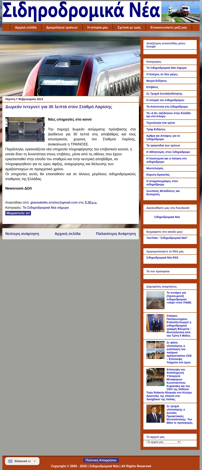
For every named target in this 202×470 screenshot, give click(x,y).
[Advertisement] (70, 64)
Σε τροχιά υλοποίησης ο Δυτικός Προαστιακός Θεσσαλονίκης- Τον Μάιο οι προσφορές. (180, 414)
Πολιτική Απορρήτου (100, 460)
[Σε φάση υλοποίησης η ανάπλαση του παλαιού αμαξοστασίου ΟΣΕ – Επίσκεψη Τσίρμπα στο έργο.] (156, 358)
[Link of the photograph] (25, 130)
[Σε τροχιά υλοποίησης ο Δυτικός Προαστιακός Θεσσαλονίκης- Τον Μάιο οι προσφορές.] (156, 421)
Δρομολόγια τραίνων (62, 27)
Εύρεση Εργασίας (158, 174)
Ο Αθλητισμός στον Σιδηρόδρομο (168, 152)
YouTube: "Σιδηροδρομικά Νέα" (167, 237)
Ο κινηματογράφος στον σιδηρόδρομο (162, 183)
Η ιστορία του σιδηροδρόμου (165, 100)
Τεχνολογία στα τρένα (160, 122)
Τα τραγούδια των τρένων (163, 145)
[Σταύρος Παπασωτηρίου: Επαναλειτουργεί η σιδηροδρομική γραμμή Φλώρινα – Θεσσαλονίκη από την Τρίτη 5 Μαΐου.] (156, 331)
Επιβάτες (152, 87)
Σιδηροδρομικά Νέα (167, 217)
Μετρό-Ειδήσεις (156, 80)
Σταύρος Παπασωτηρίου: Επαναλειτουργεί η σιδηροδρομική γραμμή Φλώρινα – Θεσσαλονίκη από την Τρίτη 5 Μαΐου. (179, 325)
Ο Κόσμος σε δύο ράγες (162, 74)
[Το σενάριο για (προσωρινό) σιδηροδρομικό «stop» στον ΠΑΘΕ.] (156, 308)
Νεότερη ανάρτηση (22, 234)
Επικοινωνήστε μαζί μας (169, 27)
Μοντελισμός (155, 168)
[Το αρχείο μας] (163, 442)
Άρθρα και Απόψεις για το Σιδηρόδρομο (163, 137)
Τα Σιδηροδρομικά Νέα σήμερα (46, 207)
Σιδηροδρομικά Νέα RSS (162, 257)
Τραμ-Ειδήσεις (156, 129)
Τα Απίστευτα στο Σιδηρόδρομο (167, 106)
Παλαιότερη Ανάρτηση (116, 234)
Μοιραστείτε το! (18, 213)
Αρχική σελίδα (26, 27)
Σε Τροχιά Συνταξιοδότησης (164, 93)
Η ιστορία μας (97, 27)
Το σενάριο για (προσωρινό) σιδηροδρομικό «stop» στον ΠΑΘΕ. (179, 297)
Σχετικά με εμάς (129, 27)
